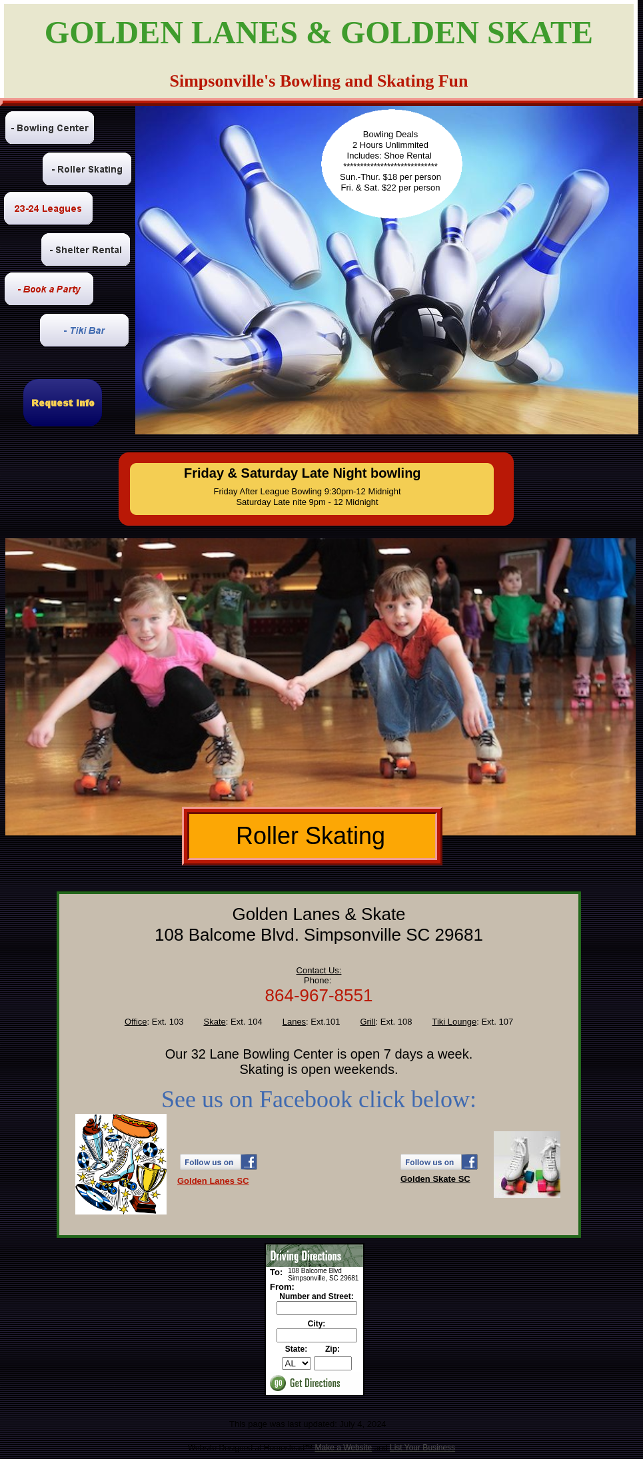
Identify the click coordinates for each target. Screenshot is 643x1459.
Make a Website (343, 1447)
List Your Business (422, 1447)
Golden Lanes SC (213, 1181)
